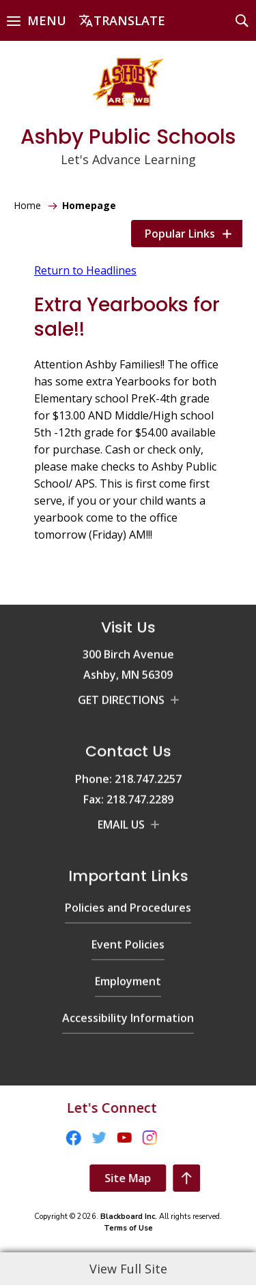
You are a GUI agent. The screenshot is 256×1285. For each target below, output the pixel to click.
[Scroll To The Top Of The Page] (241, 1178)
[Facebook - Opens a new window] (18, 1134)
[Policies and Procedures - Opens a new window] (128, 853)
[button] (36, 20)
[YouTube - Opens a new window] (69, 1134)
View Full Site (128, 1268)
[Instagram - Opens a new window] (94, 1134)
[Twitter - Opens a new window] (44, 1134)
